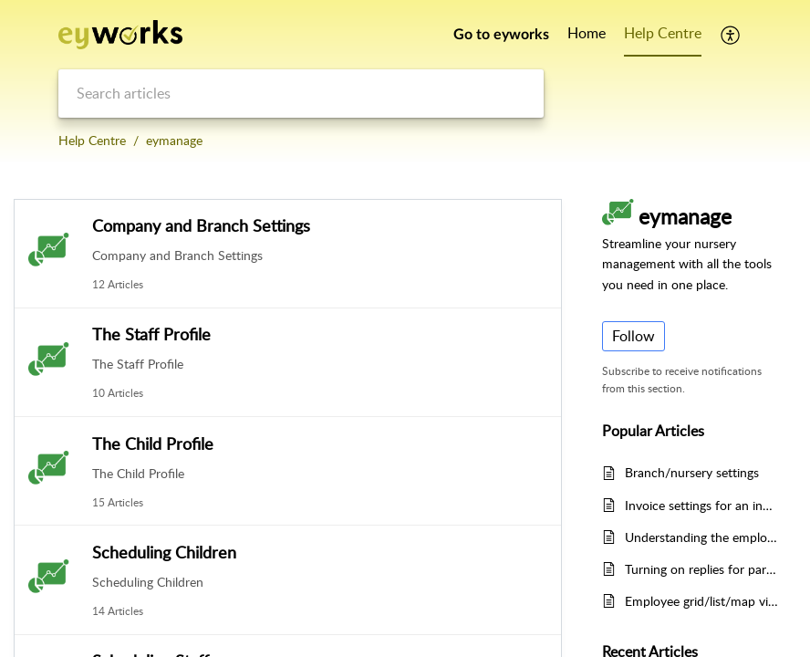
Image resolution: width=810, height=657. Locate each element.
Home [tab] (586, 33)
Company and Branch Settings (201, 225)
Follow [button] (633, 336)
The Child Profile (152, 443)
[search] (301, 93)
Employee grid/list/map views (701, 601)
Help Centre (92, 140)
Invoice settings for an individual (701, 505)
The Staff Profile (151, 334)
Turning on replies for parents (701, 569)
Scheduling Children (164, 552)
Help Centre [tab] (662, 33)
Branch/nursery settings (692, 472)
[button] (731, 35)
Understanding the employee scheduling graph (701, 537)
